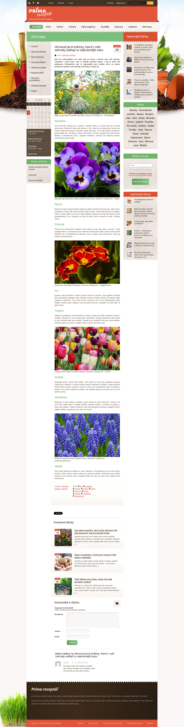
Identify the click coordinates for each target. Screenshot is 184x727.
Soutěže (105, 26)
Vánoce (148, 130)
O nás (71, 3)
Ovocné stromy (37, 57)
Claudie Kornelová (68, 55)
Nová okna (32, 175)
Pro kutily (132, 126)
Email (57, 637)
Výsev (135, 134)
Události (132, 26)
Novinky (150, 118)
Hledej (150, 3)
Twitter (38, 3)
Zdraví (147, 137)
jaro (81, 486)
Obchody (147, 26)
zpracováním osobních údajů (141, 175)
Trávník (34, 46)
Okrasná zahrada (38, 51)
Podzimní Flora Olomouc (36, 131)
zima (141, 141)
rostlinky (77, 489)
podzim (139, 122)
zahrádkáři (87, 494)
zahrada (77, 494)
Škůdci (143, 145)
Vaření (59, 26)
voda (140, 130)
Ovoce (131, 122)
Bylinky (133, 110)
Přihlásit (110, 3)
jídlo (128, 118)
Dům (48, 26)
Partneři (80, 723)
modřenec (88, 486)
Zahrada (36, 26)
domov (140, 114)
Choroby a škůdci (38, 62)
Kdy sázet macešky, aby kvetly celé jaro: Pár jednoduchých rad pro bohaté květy (95, 531)
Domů (50, 3)
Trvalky (132, 130)
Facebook (33, 3)
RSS (29, 3)
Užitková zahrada (38, 85)
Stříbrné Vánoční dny (35, 138)
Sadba (151, 126)
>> (49, 100)
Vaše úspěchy (88, 26)
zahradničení (79, 496)
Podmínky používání (135, 723)
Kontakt (61, 3)
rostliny (85, 489)
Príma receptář (40, 12)
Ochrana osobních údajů (112, 723)
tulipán (86, 491)
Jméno (57, 631)
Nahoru (150, 723)
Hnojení (149, 114)
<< (28, 100)
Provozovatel (93, 723)
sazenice (78, 491)
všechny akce (32, 154)
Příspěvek (59, 614)
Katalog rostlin (37, 72)
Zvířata (72, 26)
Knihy (142, 118)
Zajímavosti (136, 137)
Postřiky (149, 122)
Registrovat (120, 3)
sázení (93, 489)
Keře (134, 118)
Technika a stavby (38, 67)
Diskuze (119, 26)
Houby (34, 90)
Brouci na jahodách (36, 180)
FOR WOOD (32, 146)
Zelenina (132, 141)
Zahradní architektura (34, 79)
